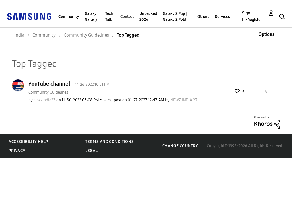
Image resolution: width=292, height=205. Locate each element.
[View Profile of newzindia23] (44, 100)
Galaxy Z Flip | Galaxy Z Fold (175, 16)
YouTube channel (69, 83)
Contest (127, 16)
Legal (91, 150)
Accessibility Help (28, 141)
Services (222, 16)
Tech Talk (109, 16)
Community (68, 16)
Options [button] (266, 34)
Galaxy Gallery (91, 16)
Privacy (17, 150)
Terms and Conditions (109, 141)
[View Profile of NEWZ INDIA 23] (183, 100)
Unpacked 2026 (148, 16)
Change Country (180, 146)
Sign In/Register (252, 16)
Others (203, 16)
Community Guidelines (48, 92)
